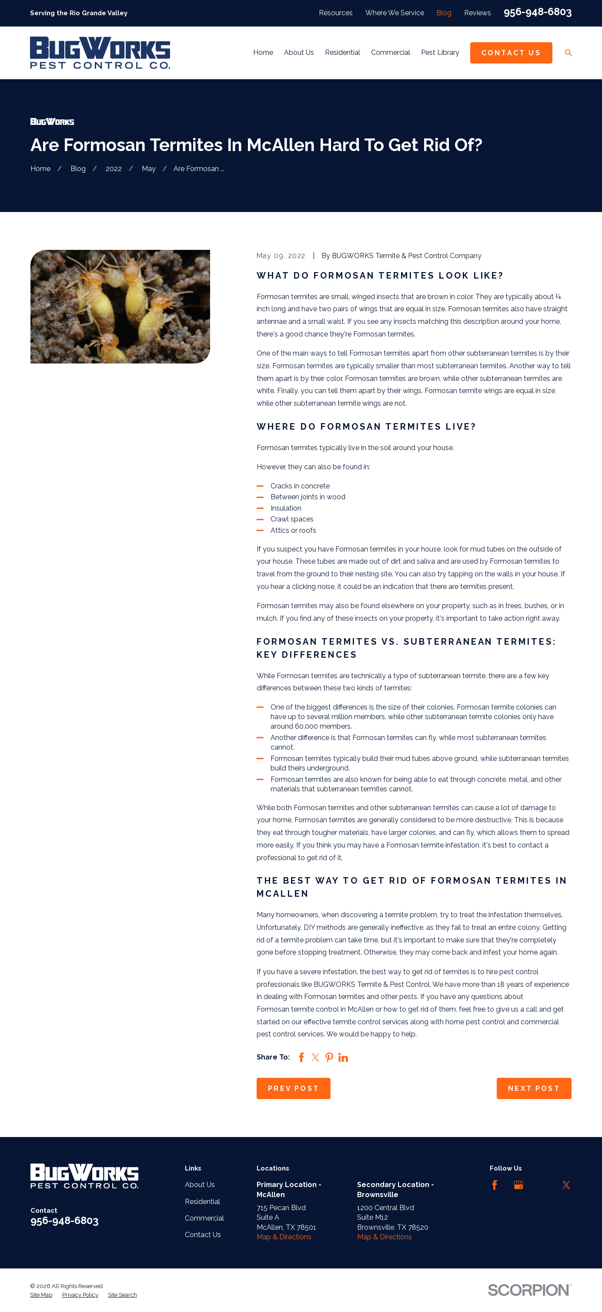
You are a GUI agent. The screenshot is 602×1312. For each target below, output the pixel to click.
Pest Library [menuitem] (440, 52)
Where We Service (394, 13)
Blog (444, 13)
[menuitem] (41, 1295)
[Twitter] (566, 1185)
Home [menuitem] (263, 52)
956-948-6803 (538, 12)
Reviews (477, 13)
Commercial (204, 1218)
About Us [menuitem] (299, 52)
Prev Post (293, 1088)
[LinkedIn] (542, 1185)
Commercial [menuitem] (390, 52)
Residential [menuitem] (342, 52)
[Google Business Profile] (518, 1185)
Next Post (534, 1088)
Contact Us (511, 53)
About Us (200, 1185)
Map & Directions (284, 1237)
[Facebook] (494, 1185)
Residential (202, 1202)
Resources (336, 13)
